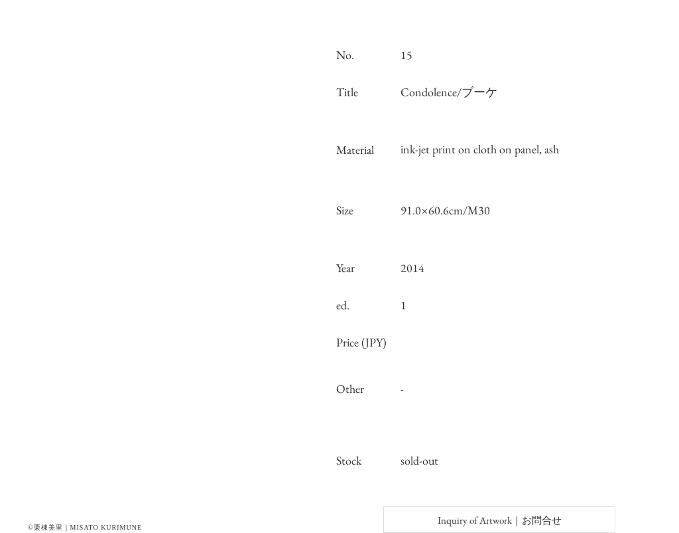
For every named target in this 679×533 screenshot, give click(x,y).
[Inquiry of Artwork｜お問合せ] (499, 519)
